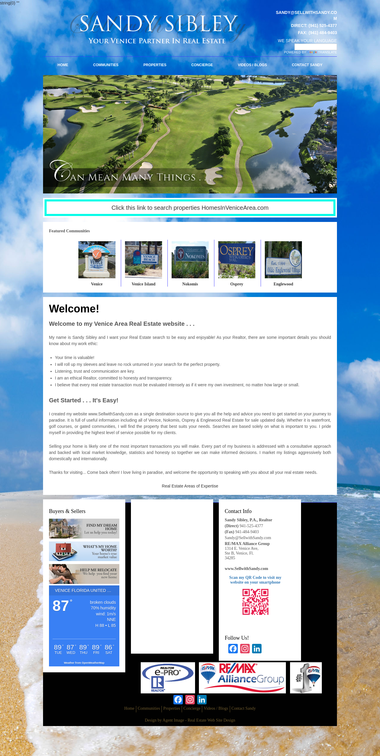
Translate (322, 52)
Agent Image (173, 720)
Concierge (202, 65)
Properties (154, 65)
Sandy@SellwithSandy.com (248, 538)
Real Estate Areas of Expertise (190, 486)
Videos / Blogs (252, 65)
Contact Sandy (307, 65)
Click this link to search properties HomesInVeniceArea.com (189, 207)
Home (63, 65)
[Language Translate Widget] (315, 47)
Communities (105, 65)
